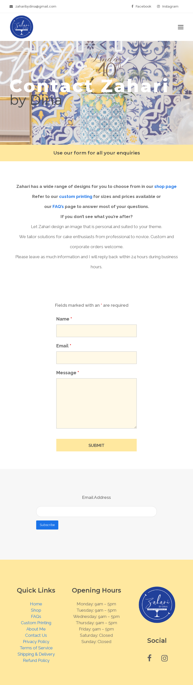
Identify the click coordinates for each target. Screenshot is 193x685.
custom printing (75, 196)
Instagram (170, 6)
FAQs (36, 616)
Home (36, 603)
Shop (36, 610)
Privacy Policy (36, 641)
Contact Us (36, 635)
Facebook (143, 6)
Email (63, 345)
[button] (180, 27)
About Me (36, 628)
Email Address (96, 497)
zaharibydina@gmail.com (35, 6)
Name (64, 319)
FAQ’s (58, 206)
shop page (165, 186)
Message (67, 372)
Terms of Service (36, 647)
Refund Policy (36, 660)
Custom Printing (36, 622)
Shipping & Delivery (36, 654)
